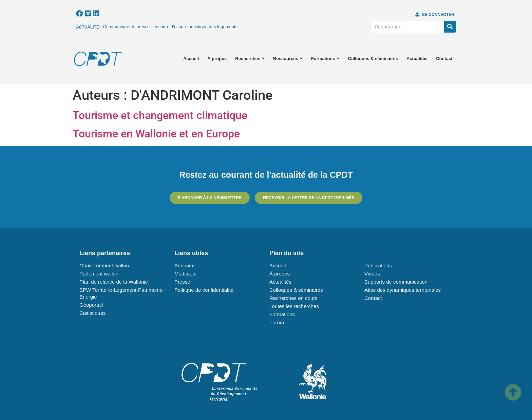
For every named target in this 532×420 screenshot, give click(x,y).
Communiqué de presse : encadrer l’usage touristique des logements (170, 26)
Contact (444, 58)
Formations (325, 58)
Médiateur (185, 273)
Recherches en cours (293, 298)
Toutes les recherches (294, 306)
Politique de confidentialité (203, 290)
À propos (217, 58)
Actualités (417, 58)
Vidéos (372, 273)
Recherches (250, 58)
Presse (182, 282)
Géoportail (91, 305)
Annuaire (184, 265)
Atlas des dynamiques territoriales (402, 290)
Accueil (191, 58)
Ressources (288, 58)
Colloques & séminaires (373, 58)
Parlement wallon (98, 273)
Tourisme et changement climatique (160, 115)
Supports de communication (396, 282)
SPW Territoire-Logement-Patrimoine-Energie (121, 293)
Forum (276, 322)
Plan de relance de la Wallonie (113, 282)
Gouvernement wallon (104, 265)
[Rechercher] (450, 27)
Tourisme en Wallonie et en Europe (156, 133)
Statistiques (92, 313)
